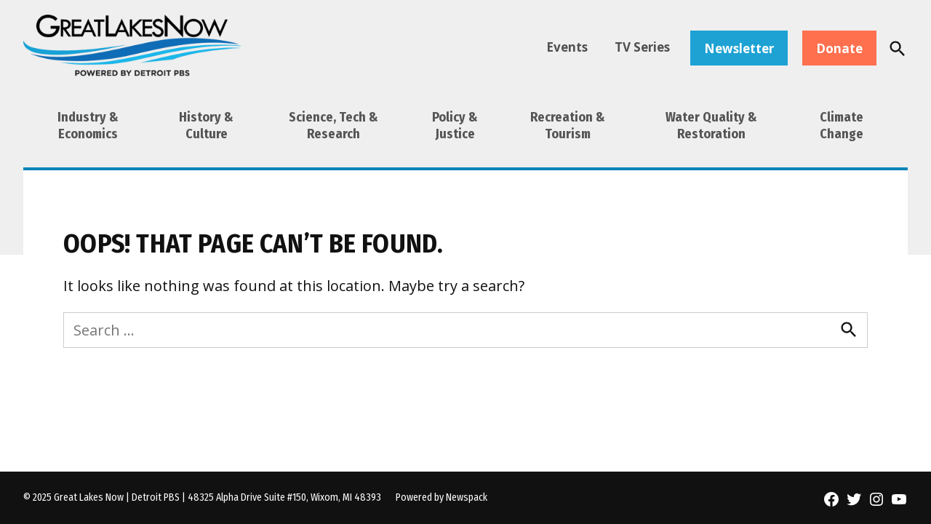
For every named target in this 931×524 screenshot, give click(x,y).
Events (567, 47)
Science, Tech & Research (333, 125)
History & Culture (206, 125)
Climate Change (841, 125)
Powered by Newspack (441, 497)
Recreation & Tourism (567, 125)
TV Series (642, 47)
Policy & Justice (455, 125)
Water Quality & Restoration (711, 125)
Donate (839, 48)
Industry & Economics (88, 125)
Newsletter (739, 48)
